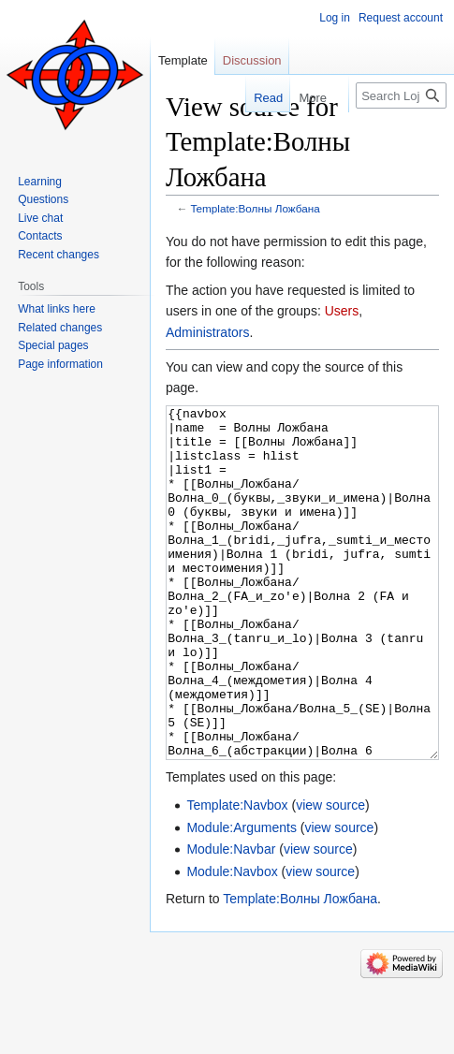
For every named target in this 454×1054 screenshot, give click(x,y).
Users (342, 310)
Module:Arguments (241, 897)
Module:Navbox (231, 941)
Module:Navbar (230, 919)
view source (330, 875)
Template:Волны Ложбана (255, 208)
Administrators (207, 332)
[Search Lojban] (401, 95)
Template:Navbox (236, 875)
